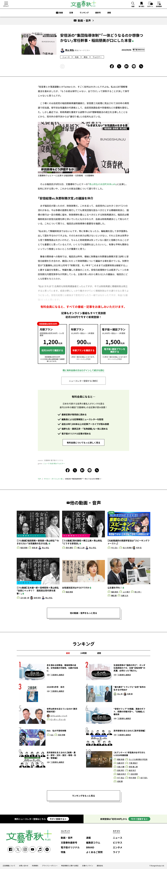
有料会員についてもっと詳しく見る (83, 442)
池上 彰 (120, 694)
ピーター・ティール (58, 719)
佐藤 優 (130, 694)
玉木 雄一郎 (24, 598)
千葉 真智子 (133, 763)
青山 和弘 (69, 50)
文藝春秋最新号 (69, 842)
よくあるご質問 (94, 852)
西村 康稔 (69, 548)
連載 (109, 13)
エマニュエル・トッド (58, 716)
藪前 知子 (132, 770)
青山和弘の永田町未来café (102, 184)
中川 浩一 (114, 548)
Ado (51, 735)
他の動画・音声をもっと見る (83, 613)
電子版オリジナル (70, 847)
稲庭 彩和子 (121, 774)
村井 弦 (139, 548)
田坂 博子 (120, 770)
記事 (71, 13)
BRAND (90, 847)
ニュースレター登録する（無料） (83, 380)
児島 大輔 (120, 767)
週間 (99, 653)
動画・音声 (67, 837)
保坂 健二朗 (133, 767)
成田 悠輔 (61, 735)
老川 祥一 (138, 592)
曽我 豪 (34, 548)
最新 (68, 653)
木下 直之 (120, 778)
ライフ (116, 852)
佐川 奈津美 (127, 548)
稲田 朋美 (24, 548)
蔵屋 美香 (120, 759)
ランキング (84, 13)
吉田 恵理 (134, 774)
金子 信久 (144, 778)
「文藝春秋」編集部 (57, 675)
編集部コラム (93, 842)
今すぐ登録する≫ (58, 818)
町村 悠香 (132, 778)
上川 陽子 (126, 592)
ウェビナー (97, 57)
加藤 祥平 (120, 763)
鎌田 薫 (114, 596)
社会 (77, 57)
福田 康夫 (114, 592)
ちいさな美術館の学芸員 (138, 759)
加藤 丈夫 (124, 596)
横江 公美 (81, 548)
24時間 (83, 653)
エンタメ (117, 847)
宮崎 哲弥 (37, 598)
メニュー (6, 6)
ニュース (66, 57)
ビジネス (117, 842)
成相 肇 (120, 781)
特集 (63, 852)
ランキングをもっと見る (83, 795)
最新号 (98, 13)
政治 (85, 57)
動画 (61, 13)
